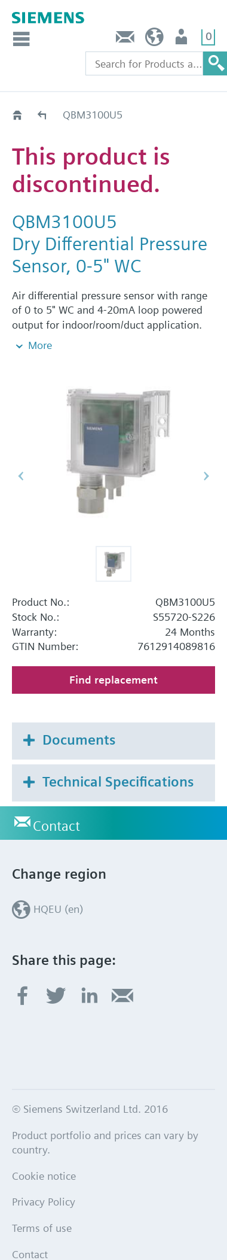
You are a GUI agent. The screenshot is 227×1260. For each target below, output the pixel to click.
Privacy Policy (43, 1176)
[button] (113, 538)
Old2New (43, 114)
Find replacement (113, 654)
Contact (56, 800)
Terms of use (42, 1203)
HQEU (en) (58, 883)
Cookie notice (44, 1150)
